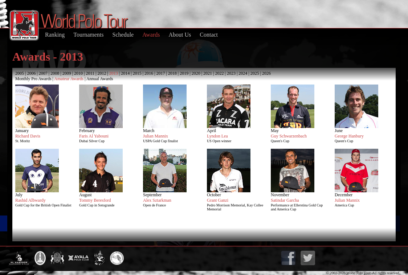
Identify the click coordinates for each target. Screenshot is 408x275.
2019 (184, 73)
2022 (219, 73)
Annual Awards (99, 78)
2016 (148, 73)
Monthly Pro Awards (33, 78)
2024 (242, 73)
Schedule (123, 35)
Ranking (55, 35)
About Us (179, 35)
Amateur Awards (68, 78)
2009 (66, 73)
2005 (19, 73)
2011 (90, 73)
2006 (31, 73)
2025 (254, 73)
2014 (125, 73)
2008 (54, 73)
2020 (196, 73)
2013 (113, 73)
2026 (266, 73)
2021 (207, 73)
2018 (172, 73)
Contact (209, 35)
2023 (231, 73)
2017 (160, 73)
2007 (43, 73)
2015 (137, 73)
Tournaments (88, 35)
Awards (151, 35)
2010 (78, 73)
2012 (101, 73)
